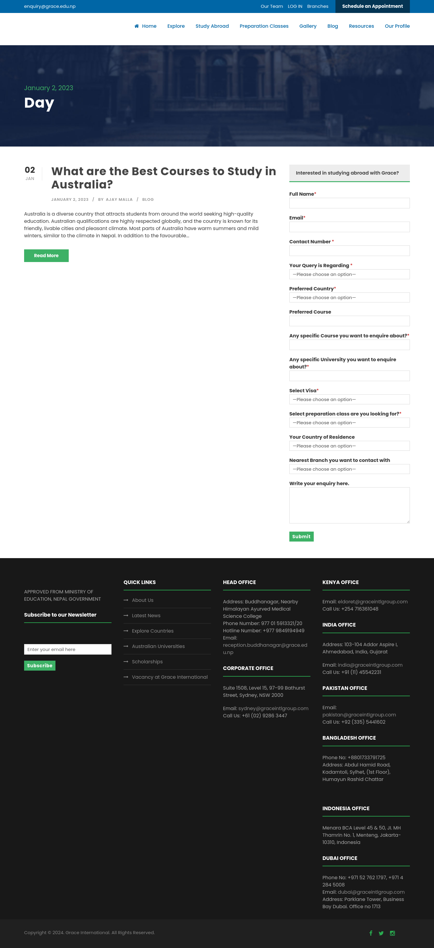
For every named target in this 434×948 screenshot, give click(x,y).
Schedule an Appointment (372, 6)
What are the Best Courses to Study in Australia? (164, 177)
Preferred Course (310, 311)
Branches (317, 6)
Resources (361, 26)
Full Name (301, 194)
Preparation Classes (264, 26)
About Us (142, 600)
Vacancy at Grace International (170, 677)
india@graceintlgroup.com (370, 665)
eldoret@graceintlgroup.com (373, 601)
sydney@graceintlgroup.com (273, 708)
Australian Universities (158, 646)
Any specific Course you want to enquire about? (348, 335)
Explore (176, 26)
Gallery (308, 26)
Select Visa (302, 390)
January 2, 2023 (70, 199)
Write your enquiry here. (319, 483)
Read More (46, 255)
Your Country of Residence (322, 437)
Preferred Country (311, 288)
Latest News (146, 615)
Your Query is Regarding (319, 265)
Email (296, 217)
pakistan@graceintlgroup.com (359, 714)
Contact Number (310, 241)
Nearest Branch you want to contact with (339, 460)
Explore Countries (153, 630)
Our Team (272, 6)
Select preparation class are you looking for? (344, 413)
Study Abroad (212, 26)
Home (145, 26)
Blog (333, 26)
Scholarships (147, 661)
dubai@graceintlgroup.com (371, 892)
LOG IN (295, 6)
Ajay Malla (119, 199)
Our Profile (397, 26)
